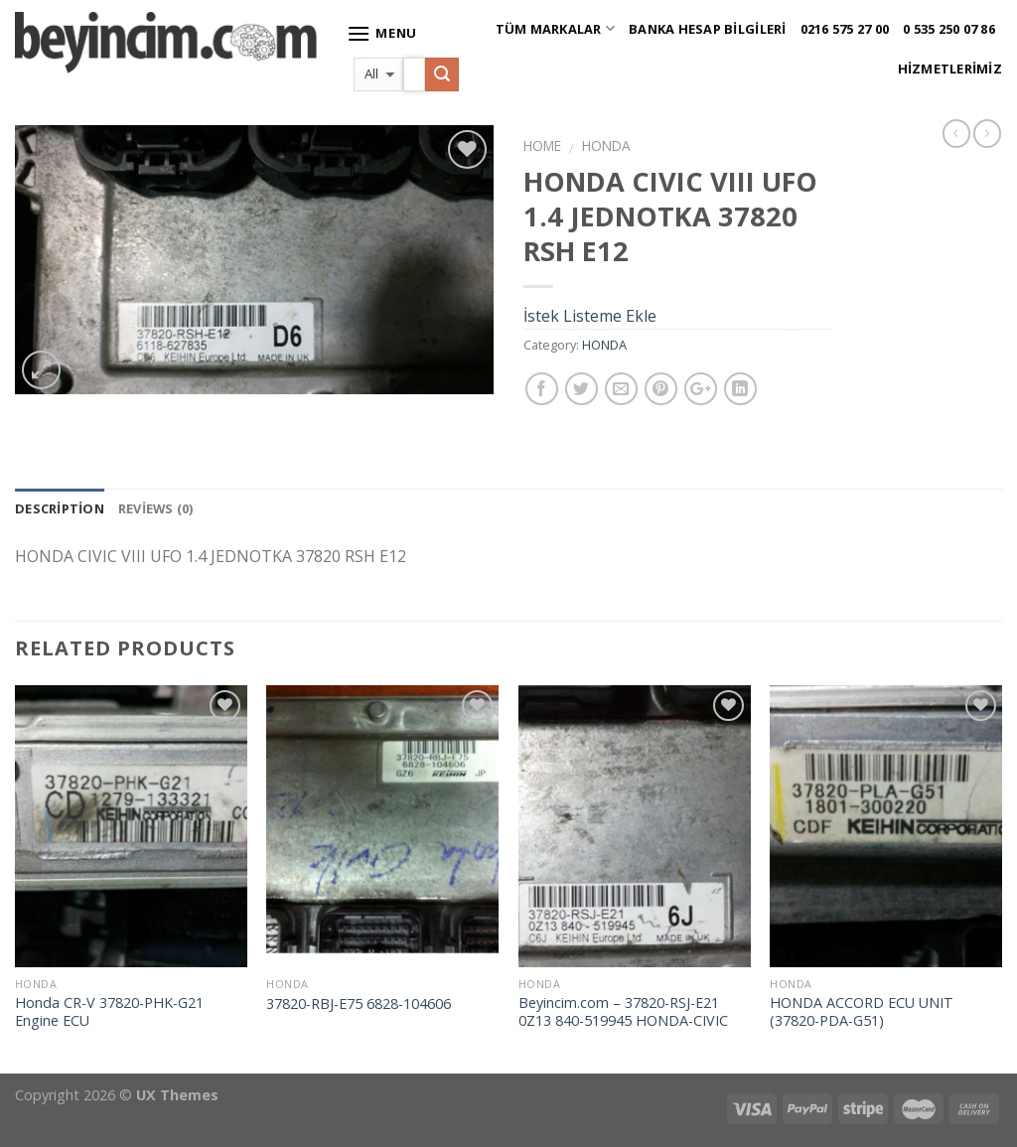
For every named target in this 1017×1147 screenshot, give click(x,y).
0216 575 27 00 (845, 29)
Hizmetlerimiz (950, 68)
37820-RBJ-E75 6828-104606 (358, 1004)
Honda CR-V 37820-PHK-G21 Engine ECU (109, 1012)
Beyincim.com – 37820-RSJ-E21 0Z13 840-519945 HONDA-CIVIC (623, 1012)
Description (59, 508)
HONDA (606, 145)
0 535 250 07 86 (949, 29)
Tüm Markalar (556, 28)
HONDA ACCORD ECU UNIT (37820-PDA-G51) (861, 1012)
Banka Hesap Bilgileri (707, 29)
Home (542, 145)
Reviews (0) (156, 508)
